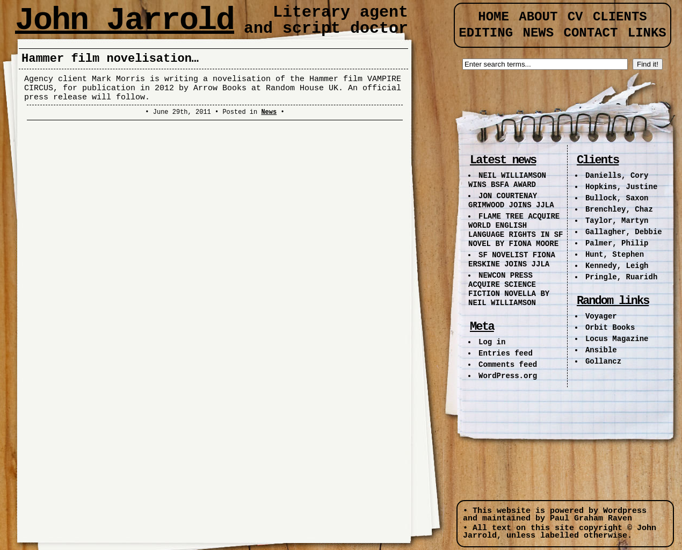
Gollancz (603, 361)
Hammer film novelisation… (110, 59)
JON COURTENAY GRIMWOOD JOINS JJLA (511, 200)
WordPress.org (507, 376)
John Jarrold (124, 20)
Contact (591, 33)
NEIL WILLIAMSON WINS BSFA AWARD (507, 180)
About (538, 17)
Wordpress (625, 511)
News (269, 112)
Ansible (601, 350)
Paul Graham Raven (591, 518)
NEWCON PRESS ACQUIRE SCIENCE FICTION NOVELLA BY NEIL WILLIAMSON (508, 289)
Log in (491, 342)
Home (493, 17)
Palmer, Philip (617, 243)
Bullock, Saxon (617, 198)
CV (575, 17)
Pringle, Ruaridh (621, 277)
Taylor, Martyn (617, 220)
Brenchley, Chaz (619, 209)
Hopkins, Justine (621, 187)
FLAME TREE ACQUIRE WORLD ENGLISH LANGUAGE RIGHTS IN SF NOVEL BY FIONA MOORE (515, 230)
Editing (486, 33)
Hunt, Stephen (614, 254)
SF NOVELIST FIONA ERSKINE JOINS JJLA (511, 260)
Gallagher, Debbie (623, 232)
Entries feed (505, 353)
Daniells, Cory (617, 175)
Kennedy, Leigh (617, 266)
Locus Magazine (617, 339)
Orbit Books (610, 327)
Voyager (601, 316)
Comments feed (507, 364)
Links (647, 33)
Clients (620, 17)
